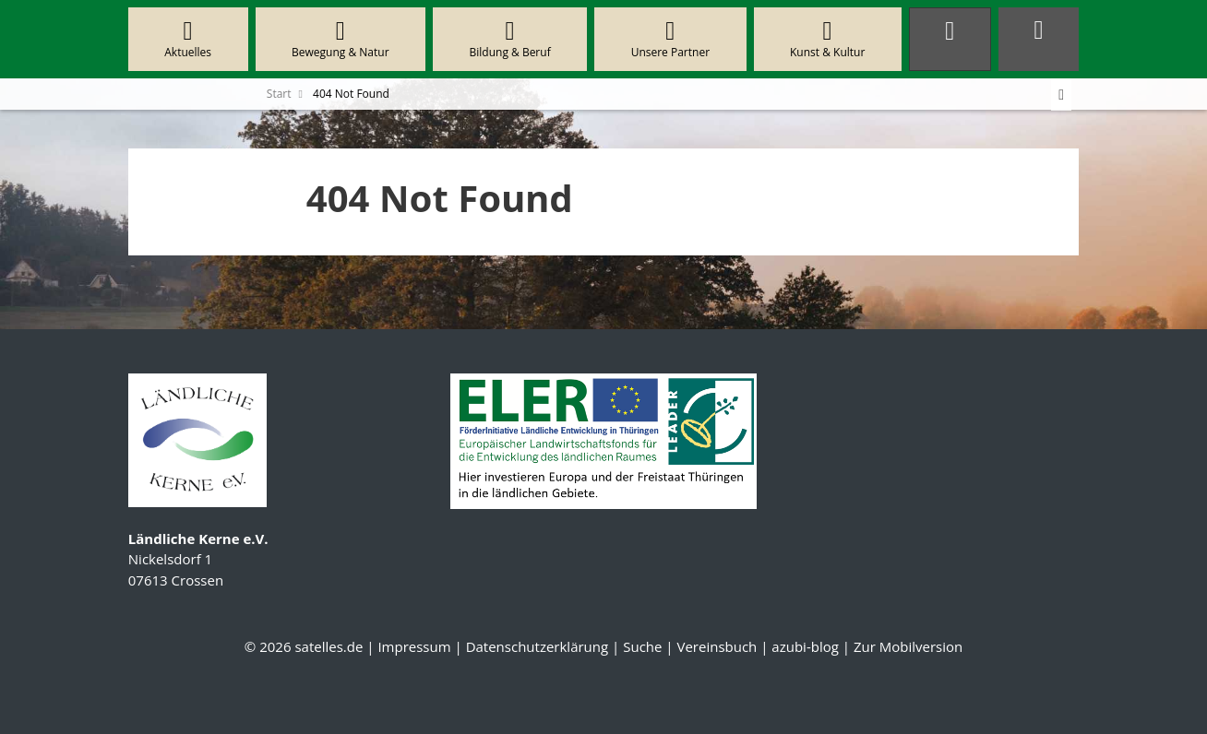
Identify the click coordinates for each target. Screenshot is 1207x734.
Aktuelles (188, 39)
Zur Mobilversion (908, 646)
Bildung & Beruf (510, 39)
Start (279, 93)
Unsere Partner (670, 39)
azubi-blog (805, 646)
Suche (642, 646)
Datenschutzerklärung (537, 646)
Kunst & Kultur (828, 39)
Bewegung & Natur (340, 39)
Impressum (413, 646)
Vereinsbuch (716, 646)
